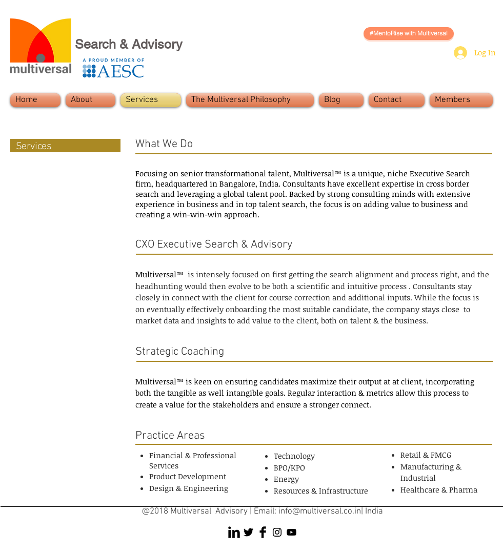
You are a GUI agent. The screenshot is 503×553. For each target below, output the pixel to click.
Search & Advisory (129, 44)
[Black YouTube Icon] (291, 532)
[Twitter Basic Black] (248, 532)
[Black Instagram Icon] (277, 532)
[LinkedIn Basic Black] (234, 532)
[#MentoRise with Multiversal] (409, 33)
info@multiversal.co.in (319, 511)
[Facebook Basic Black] (263, 532)
